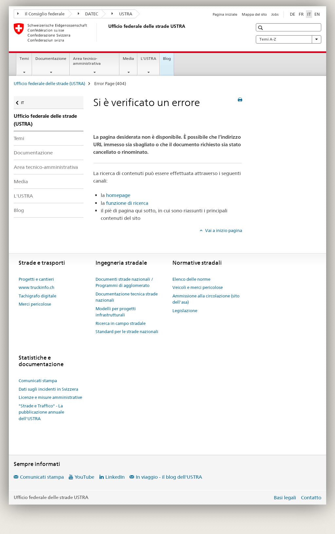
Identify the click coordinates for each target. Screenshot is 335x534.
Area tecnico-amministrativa (87, 61)
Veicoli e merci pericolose (197, 287)
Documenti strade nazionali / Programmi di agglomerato (124, 282)
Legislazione (184, 310)
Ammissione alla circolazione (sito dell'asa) (205, 299)
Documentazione (50, 58)
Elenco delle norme (191, 279)
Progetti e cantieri (36, 279)
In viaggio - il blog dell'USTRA (169, 477)
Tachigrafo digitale (37, 295)
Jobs (274, 14)
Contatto (311, 497)
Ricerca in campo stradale (121, 323)
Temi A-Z (288, 39)
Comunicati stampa (38, 380)
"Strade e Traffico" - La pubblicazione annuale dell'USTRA (41, 412)
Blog (167, 58)
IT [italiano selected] (309, 14)
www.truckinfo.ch (36, 287)
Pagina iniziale (225, 14)
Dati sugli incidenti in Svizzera (48, 389)
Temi (24, 58)
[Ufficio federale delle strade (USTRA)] (107, 32)
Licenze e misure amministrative (50, 397)
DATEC (88, 14)
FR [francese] (301, 14)
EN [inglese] (317, 14)
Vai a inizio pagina (223, 230)
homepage (118, 195)
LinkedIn (115, 477)
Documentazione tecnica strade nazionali (127, 297)
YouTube (84, 477)
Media (128, 58)
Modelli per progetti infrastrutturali (116, 312)
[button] (261, 28)
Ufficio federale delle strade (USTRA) (49, 83)
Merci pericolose (35, 304)
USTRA (122, 14)
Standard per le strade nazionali (127, 331)
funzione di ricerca (127, 203)
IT (26, 101)
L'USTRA (148, 58)
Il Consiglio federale (40, 14)
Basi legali (285, 497)
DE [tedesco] (292, 14)
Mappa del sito (254, 14)
